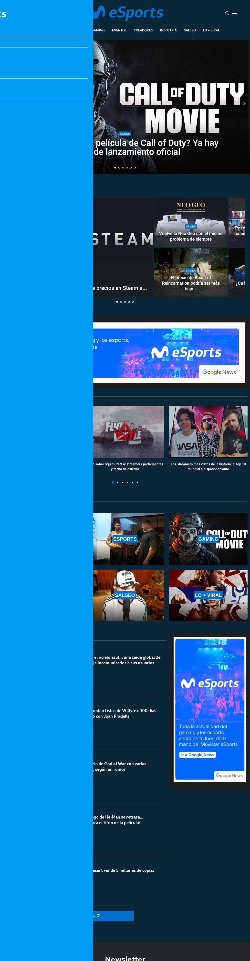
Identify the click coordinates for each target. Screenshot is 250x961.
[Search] (227, 13)
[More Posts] (85, 916)
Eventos (119, 30)
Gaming (98, 30)
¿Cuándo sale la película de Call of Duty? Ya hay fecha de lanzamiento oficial (125, 147)
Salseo (190, 30)
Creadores (143, 30)
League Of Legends (46, 30)
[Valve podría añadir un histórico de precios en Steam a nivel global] (79, 247)
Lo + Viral (211, 30)
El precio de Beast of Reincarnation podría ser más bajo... (191, 283)
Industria (168, 30)
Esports (77, 30)
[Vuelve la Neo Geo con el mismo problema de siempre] (191, 222)
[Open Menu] (234, 13)
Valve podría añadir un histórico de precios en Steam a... (79, 288)
